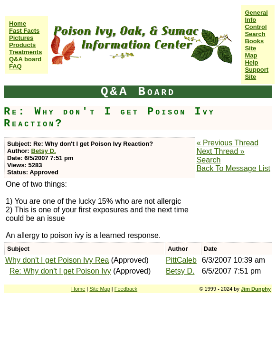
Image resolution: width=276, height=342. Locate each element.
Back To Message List (233, 168)
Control (255, 26)
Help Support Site (256, 69)
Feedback (125, 289)
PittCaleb (181, 260)
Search (255, 34)
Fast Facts (24, 30)
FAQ (15, 66)
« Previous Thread (227, 143)
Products (22, 44)
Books (254, 41)
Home (17, 23)
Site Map (251, 52)
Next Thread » (221, 151)
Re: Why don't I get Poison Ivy (60, 271)
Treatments (25, 52)
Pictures (21, 37)
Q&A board (25, 59)
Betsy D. (43, 150)
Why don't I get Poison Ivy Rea (57, 260)
